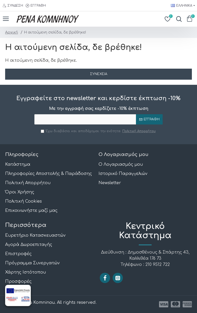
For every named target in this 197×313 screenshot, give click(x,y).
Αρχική (11, 32)
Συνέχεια (98, 74)
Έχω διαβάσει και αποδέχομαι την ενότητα (98, 131)
